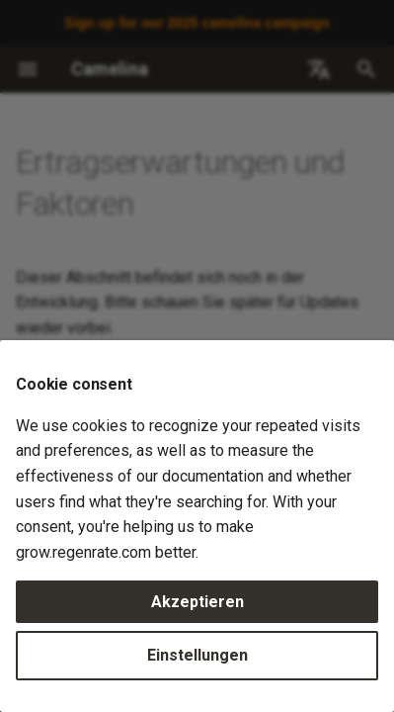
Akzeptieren (197, 601)
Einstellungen (197, 655)
